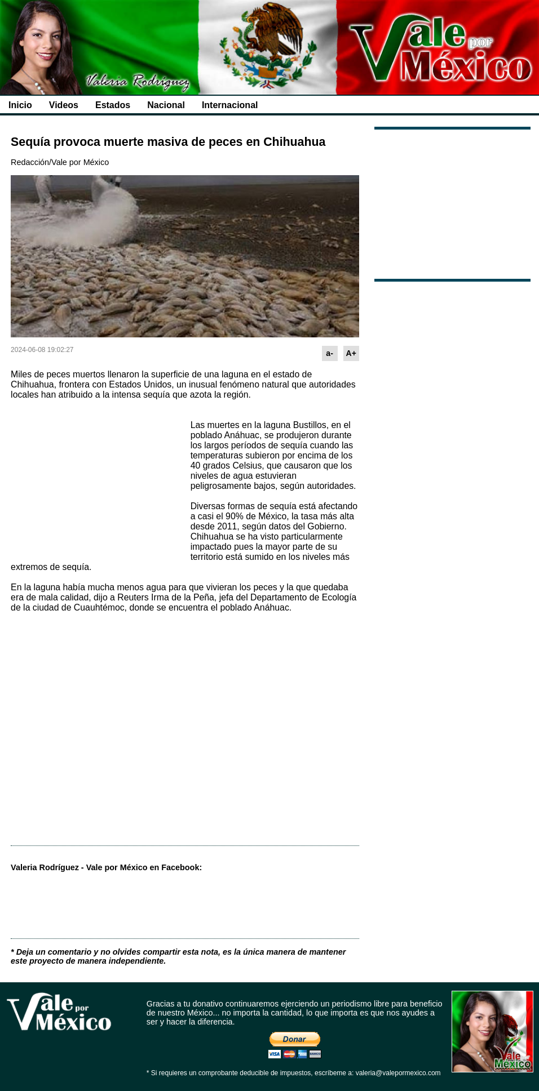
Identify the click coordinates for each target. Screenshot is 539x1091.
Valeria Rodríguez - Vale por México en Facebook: (106, 867)
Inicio (20, 105)
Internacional (230, 105)
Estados (112, 105)
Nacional (166, 105)
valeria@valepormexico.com (398, 1073)
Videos (63, 105)
